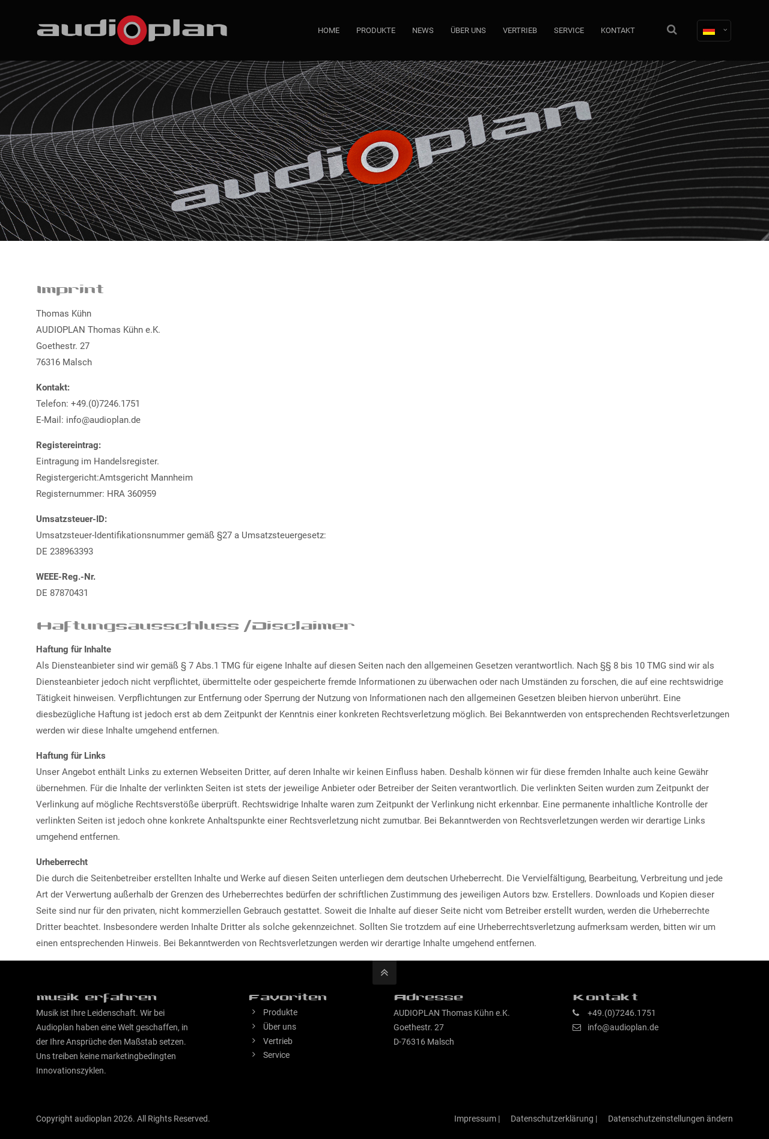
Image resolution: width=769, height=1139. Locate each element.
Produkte (280, 1012)
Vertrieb (278, 1041)
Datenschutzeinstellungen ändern (670, 1118)
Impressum (475, 1118)
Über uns (279, 1026)
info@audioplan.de (623, 1027)
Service (276, 1055)
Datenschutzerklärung (552, 1118)
